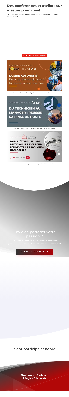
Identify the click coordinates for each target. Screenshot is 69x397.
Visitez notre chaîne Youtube (34, 55)
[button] (34, 78)
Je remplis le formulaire (34, 251)
